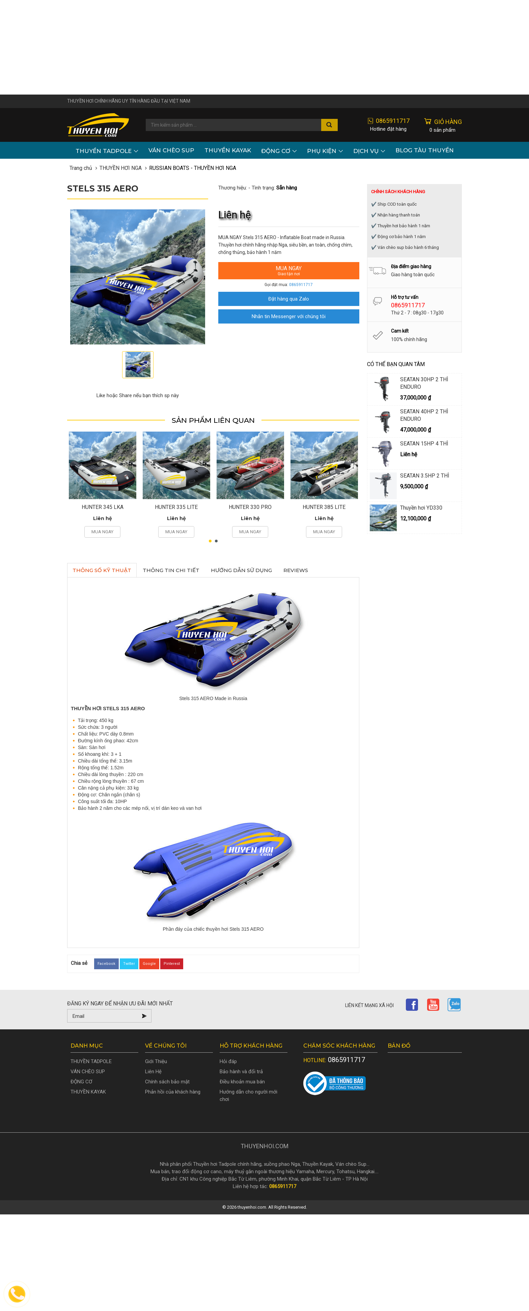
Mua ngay (288, 270)
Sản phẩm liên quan (213, 420)
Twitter (129, 963)
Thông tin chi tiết (171, 570)
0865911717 (301, 284)
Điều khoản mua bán (242, 1082)
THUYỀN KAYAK (227, 150)
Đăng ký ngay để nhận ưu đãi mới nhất (120, 1003)
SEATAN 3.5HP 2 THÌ (424, 475)
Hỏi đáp (228, 1061)
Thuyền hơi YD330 (421, 508)
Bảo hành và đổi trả (241, 1072)
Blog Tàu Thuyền (424, 150)
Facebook (106, 963)
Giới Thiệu (156, 1061)
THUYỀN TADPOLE (107, 150)
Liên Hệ (153, 1072)
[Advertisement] (264, 47)
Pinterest (172, 963)
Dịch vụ (369, 150)
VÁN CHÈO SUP (171, 150)
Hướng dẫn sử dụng (241, 570)
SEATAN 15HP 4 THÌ (424, 443)
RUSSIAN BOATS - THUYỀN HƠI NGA (192, 168)
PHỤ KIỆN (325, 150)
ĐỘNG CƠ (279, 150)
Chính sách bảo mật (167, 1082)
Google (149, 963)
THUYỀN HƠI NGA (121, 168)
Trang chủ (80, 168)
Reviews (295, 570)
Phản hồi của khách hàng (172, 1092)
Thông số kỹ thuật (102, 570)
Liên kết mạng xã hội (369, 1005)
